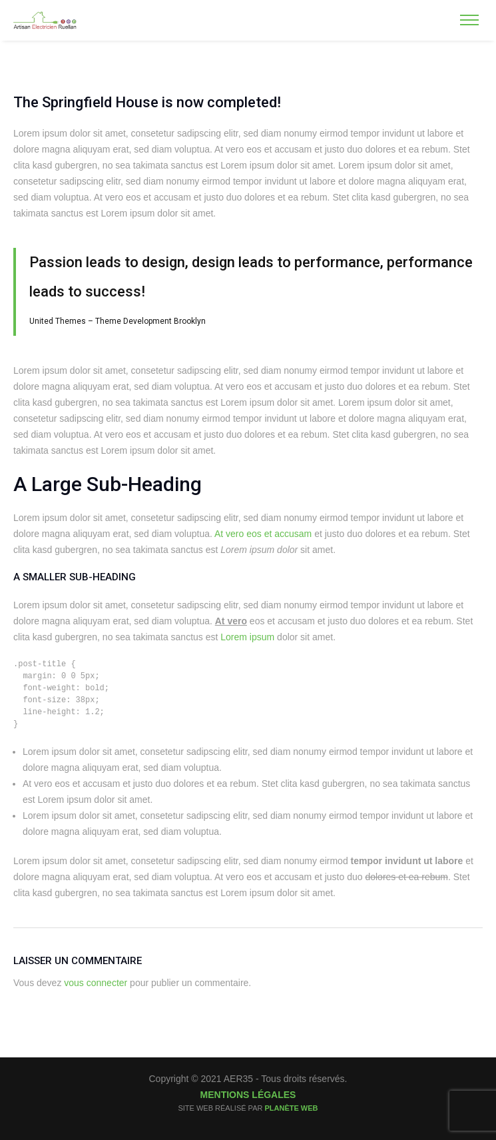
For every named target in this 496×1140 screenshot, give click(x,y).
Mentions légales (248, 1094)
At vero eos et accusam (263, 533)
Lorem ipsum (247, 637)
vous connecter (95, 982)
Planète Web (291, 1108)
